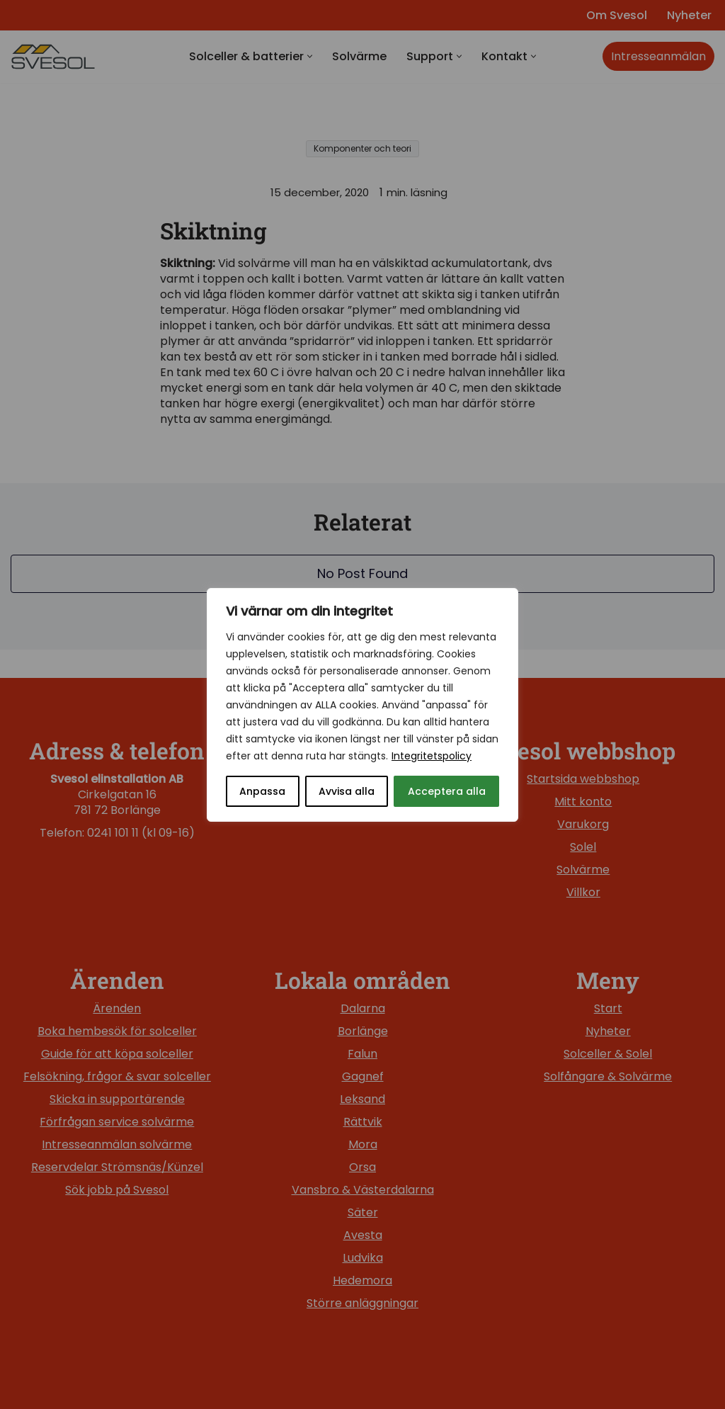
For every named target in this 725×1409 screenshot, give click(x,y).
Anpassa (262, 791)
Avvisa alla (347, 791)
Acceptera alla (447, 791)
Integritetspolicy (432, 756)
